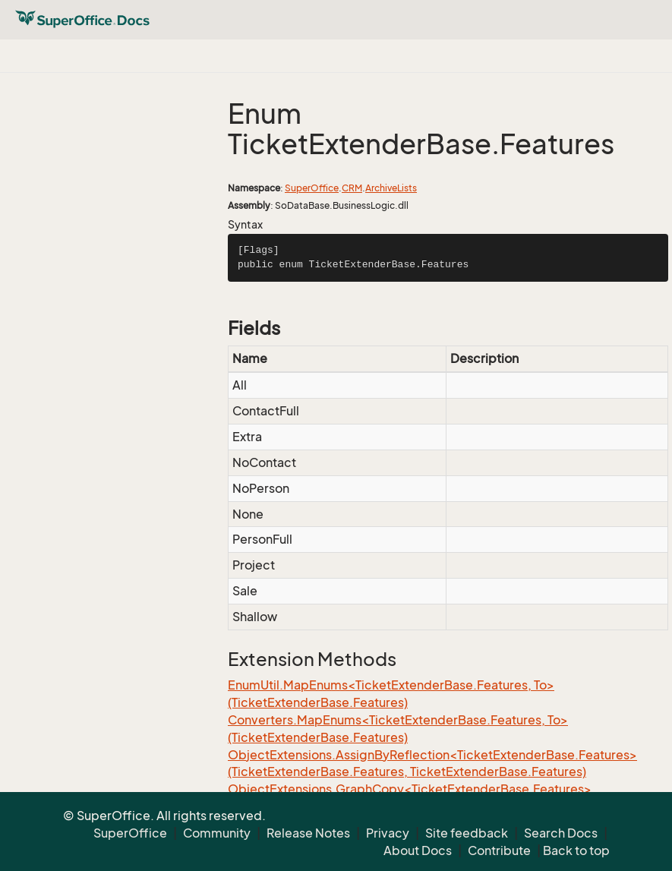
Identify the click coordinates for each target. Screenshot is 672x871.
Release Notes (308, 833)
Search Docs (561, 833)
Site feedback (466, 833)
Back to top (576, 850)
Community (217, 833)
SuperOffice (312, 188)
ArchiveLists (391, 188)
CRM (352, 188)
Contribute (499, 850)
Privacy (387, 833)
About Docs (417, 850)
